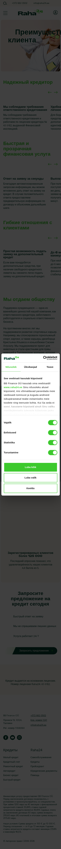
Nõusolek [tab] (11, 367)
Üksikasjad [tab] (30, 367)
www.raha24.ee (13, 387)
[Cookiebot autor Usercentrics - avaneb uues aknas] (43, 358)
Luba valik (30, 477)
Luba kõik (30, 467)
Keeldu (30, 488)
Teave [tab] (50, 367)
